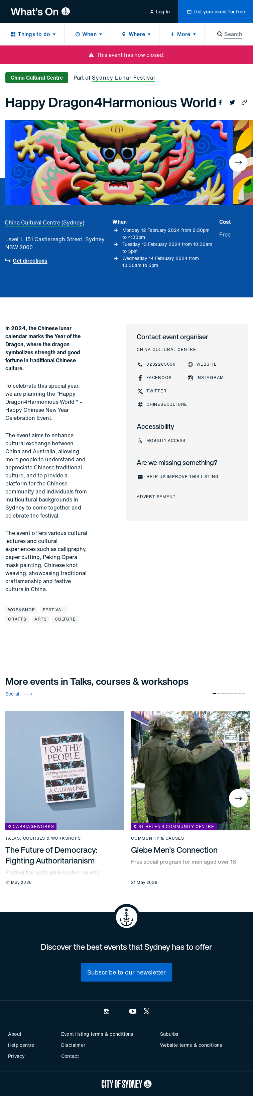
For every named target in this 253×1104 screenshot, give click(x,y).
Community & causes (157, 838)
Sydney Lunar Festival (123, 78)
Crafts (17, 619)
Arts (40, 619)
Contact (70, 1056)
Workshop (21, 610)
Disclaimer (73, 1044)
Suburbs (169, 1033)
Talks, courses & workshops (43, 838)
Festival (53, 610)
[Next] (238, 162)
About (14, 1033)
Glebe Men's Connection (174, 850)
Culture (65, 619)
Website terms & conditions (191, 1044)
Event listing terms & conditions (97, 1033)
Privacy (16, 1056)
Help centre (21, 1044)
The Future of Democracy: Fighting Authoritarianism (51, 855)
